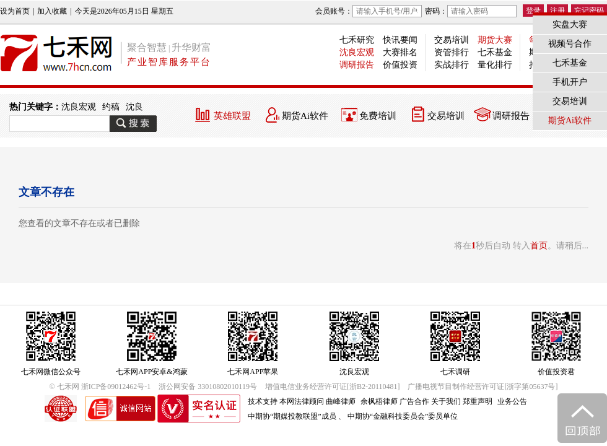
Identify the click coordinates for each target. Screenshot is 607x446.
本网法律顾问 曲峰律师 (317, 401)
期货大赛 (495, 40)
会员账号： (368, 11)
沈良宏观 (356, 52)
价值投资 (400, 64)
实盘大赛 (569, 24)
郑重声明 (477, 401)
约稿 (111, 107)
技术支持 (262, 401)
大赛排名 (400, 52)
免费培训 (377, 116)
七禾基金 (495, 52)
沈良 (134, 107)
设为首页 (15, 11)
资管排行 (451, 52)
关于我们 (446, 401)
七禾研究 (356, 40)
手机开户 (569, 82)
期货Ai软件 (305, 116)
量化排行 (495, 64)
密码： (471, 11)
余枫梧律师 (379, 401)
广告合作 (414, 401)
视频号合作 (570, 43)
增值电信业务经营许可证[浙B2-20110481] (332, 386)
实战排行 (451, 64)
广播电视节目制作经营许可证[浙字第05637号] (482, 386)
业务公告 (512, 401)
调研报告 (356, 64)
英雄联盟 (232, 116)
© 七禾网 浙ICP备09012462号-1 (100, 386)
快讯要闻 (400, 40)
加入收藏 (52, 11)
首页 (539, 245)
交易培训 (451, 40)
